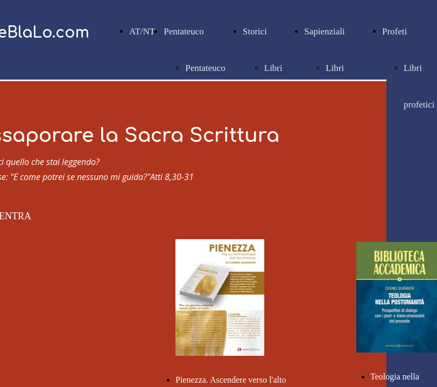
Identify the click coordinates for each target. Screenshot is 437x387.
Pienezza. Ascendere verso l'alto (230, 379)
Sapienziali (324, 31)
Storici (255, 31)
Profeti (394, 31)
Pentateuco (184, 31)
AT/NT (142, 31)
